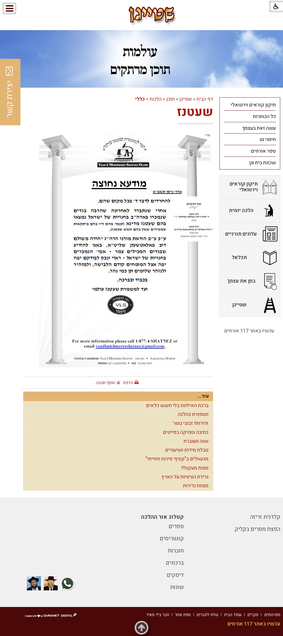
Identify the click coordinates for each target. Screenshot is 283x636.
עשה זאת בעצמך (259, 128)
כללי (140, 99)
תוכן (170, 99)
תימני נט (268, 139)
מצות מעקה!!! (194, 468)
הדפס (128, 383)
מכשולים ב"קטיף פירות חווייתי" (176, 459)
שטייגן (185, 99)
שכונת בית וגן (262, 162)
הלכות (156, 99)
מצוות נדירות (195, 485)
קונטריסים (172, 539)
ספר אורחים (263, 151)
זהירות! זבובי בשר (190, 423)
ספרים (176, 526)
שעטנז (195, 112)
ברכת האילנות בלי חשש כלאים (177, 405)
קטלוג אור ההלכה (162, 517)
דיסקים (175, 575)
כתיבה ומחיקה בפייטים (185, 432)
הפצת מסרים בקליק (257, 529)
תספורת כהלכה (193, 414)
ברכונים (175, 563)
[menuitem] (250, 105)
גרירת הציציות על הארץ (184, 477)
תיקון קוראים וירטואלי (253, 105)
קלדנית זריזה (265, 517)
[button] (27, 9)
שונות (177, 587)
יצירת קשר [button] (10, 92)
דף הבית (204, 99)
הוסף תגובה (105, 383)
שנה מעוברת (196, 441)
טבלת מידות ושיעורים (186, 450)
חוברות (176, 551)
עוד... (203, 396)
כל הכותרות (264, 116)
